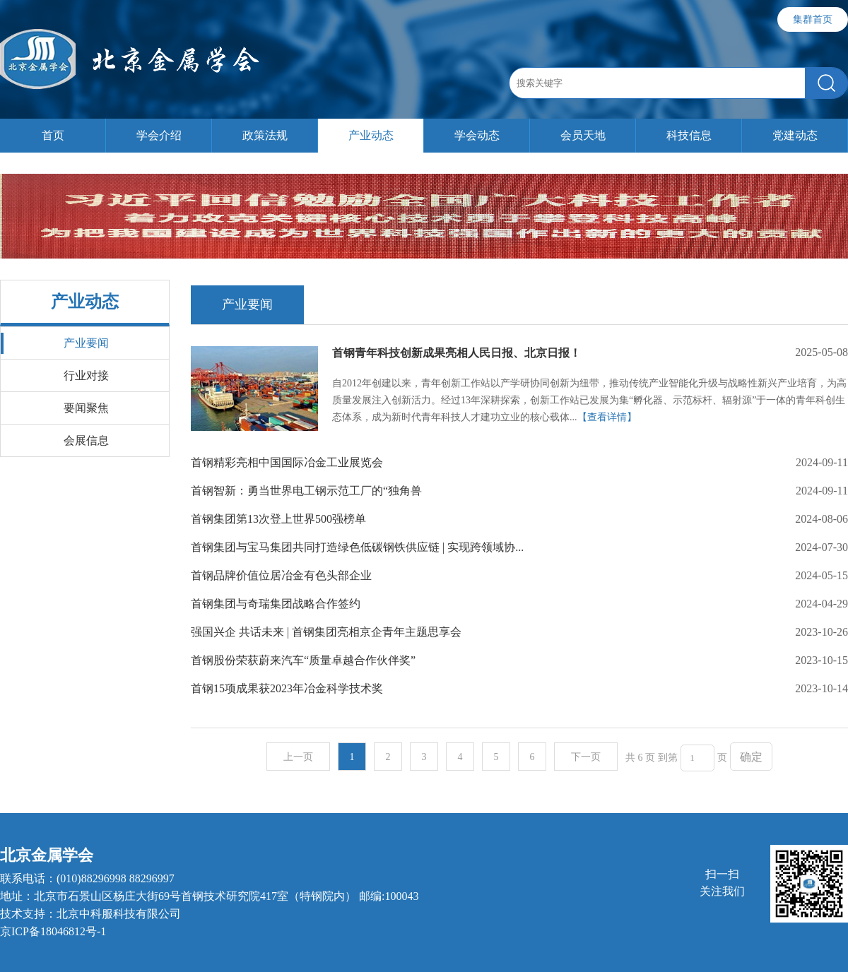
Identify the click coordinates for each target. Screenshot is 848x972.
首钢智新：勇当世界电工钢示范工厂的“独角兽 (306, 491)
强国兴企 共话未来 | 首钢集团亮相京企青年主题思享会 (326, 632)
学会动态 (477, 135)
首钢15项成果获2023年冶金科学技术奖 (287, 688)
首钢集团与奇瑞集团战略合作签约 (275, 604)
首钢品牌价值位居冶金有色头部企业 (281, 575)
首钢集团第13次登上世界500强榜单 (278, 519)
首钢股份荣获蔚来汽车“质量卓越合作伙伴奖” (303, 660)
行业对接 (86, 375)
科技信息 (689, 135)
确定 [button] (751, 757)
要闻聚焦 (86, 408)
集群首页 (812, 19)
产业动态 (371, 135)
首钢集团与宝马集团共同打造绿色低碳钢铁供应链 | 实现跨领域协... (357, 547)
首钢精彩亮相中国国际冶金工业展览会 (287, 462)
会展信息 (86, 440)
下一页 (586, 757)
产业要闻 (86, 343)
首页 (53, 135)
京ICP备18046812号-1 (53, 931)
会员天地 (583, 135)
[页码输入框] (697, 758)
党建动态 (795, 135)
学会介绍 (159, 135)
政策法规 (265, 135)
